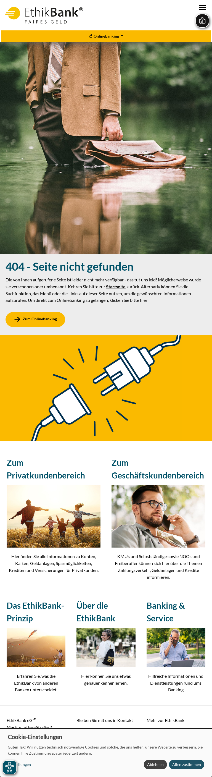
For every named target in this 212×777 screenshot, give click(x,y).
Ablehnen (155, 764)
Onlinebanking (104, 36)
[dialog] (106, 752)
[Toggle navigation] (202, 7)
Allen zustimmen (186, 764)
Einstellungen (19, 764)
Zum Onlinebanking (40, 319)
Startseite (116, 286)
